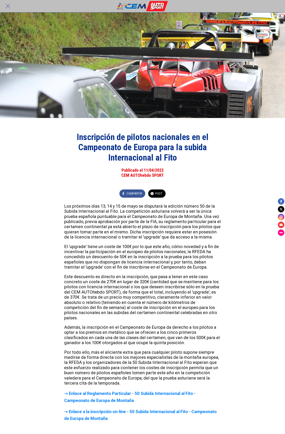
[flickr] (281, 233)
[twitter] (281, 209)
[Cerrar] (7, 6)
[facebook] (281, 201)
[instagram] (281, 217)
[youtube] (281, 225)
